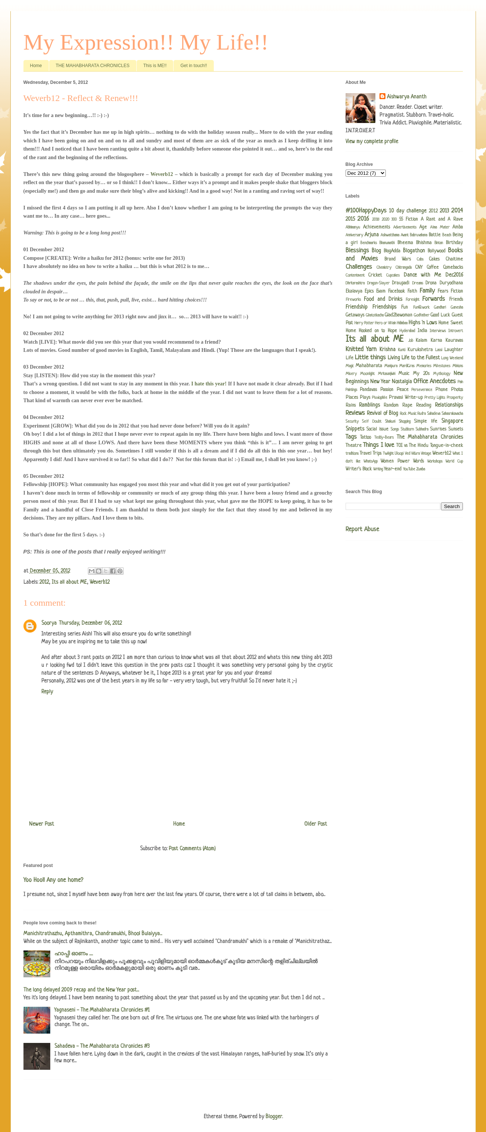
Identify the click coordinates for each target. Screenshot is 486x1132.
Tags (351, 437)
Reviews (355, 413)
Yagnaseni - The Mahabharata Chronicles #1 (102, 1010)
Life (349, 358)
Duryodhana (451, 283)
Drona (431, 283)
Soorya (49, 623)
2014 (457, 210)
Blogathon (414, 251)
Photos (457, 389)
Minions (457, 366)
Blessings (357, 250)
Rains (351, 405)
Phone (441, 389)
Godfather (421, 315)
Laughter (453, 350)
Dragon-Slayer (378, 283)
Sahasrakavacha (452, 414)
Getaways (355, 315)
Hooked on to (372, 331)
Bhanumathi (386, 243)
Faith (412, 291)
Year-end (392, 469)
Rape (407, 405)
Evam (380, 291)
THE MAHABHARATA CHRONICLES (93, 65)
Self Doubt (371, 421)
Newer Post (41, 824)
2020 (385, 219)
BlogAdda (392, 251)
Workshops (434, 461)
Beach (446, 235)
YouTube (409, 469)
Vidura (415, 453)
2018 (375, 219)
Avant (405, 235)
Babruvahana (418, 235)
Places (352, 397)
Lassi (438, 350)
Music (403, 373)
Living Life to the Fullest (414, 358)
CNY (418, 267)
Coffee (433, 267)
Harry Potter (364, 323)
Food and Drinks (383, 299)
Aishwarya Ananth (406, 97)
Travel (365, 453)
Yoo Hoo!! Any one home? (53, 880)
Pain (460, 382)
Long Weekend (452, 358)
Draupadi (400, 283)
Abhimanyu (353, 227)
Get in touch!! (193, 65)
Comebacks (453, 267)
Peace (403, 389)
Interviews (438, 331)
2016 (363, 219)
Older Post (315, 824)
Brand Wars (397, 259)
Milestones (441, 366)
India (422, 331)
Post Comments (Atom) (192, 849)
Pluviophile (379, 397)
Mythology (441, 374)
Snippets (355, 429)
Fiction (457, 291)
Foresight (412, 299)
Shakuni (390, 421)
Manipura (390, 366)
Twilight (388, 453)
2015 (350, 219)
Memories (423, 366)
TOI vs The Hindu (412, 445)
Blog (376, 251)
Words (418, 461)
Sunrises (438, 429)
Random (391, 405)
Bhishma (424, 243)
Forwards (433, 299)
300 (394, 219)
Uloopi (399, 453)
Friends (456, 299)
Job (410, 340)
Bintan (439, 243)
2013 (444, 211)
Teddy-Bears (384, 437)
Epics (369, 291)
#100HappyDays (366, 210)
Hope (392, 331)
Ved (407, 453)
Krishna (387, 350)
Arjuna (372, 235)
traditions (352, 453)
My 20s (421, 373)
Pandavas (368, 389)
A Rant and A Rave (442, 219)
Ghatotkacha (375, 315)
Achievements (376, 227)
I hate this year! (209, 384)
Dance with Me (422, 275)
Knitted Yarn (361, 349)
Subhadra (422, 429)
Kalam (421, 340)
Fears (443, 291)
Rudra (421, 414)
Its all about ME (69, 582)
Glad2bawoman (398, 315)
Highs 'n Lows (423, 323)
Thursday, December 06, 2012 (90, 623)
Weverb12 (162, 174)
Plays (365, 397)
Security (352, 421)
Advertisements (404, 227)
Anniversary (354, 235)
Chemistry (384, 267)
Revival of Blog (382, 413)
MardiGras (406, 366)
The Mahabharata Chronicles (430, 437)
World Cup (454, 461)
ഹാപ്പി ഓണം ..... (73, 954)
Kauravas (454, 340)
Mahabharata (369, 366)
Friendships (384, 307)
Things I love (378, 445)
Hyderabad (407, 331)
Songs (395, 429)
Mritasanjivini (386, 374)
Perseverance (422, 390)
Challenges (359, 267)
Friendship (357, 307)
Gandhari (440, 307)
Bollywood (436, 251)
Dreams (417, 283)
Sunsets (455, 429)
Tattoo (365, 437)
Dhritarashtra (355, 283)
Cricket (375, 275)
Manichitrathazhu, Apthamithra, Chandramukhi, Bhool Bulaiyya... (92, 934)
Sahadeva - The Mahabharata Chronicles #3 (102, 1046)
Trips (377, 453)
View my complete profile (372, 142)
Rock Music (408, 414)
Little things (370, 357)
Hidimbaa (402, 323)
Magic (350, 366)
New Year (380, 382)
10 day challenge (407, 211)
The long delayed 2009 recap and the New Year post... (81, 990)
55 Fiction (408, 219)
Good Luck (440, 315)
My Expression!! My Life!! (146, 42)
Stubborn (407, 429)
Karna (436, 340)
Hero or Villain (385, 323)
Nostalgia (402, 382)
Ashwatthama (390, 235)
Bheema (405, 243)
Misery (351, 374)
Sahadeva (433, 414)
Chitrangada (404, 267)
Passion (386, 389)
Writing (378, 469)
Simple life (425, 421)
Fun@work (421, 307)
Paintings (351, 390)
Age (423, 227)
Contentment (355, 275)
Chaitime (454, 259)
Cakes (434, 259)
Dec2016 (454, 275)
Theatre (354, 445)
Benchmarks (368, 243)
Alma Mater (440, 227)
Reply (47, 692)
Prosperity (455, 397)
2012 (44, 582)
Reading (423, 405)
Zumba (420, 469)
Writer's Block (359, 469)
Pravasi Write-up (406, 397)
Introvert (455, 331)
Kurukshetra (420, 350)
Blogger (274, 1117)
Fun (404, 307)
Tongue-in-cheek (446, 445)
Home (36, 65)
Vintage (426, 453)
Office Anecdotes (434, 381)
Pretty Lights (435, 397)
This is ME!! (155, 65)
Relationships (449, 405)
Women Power (395, 461)
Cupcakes (393, 275)
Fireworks (353, 299)
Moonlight (367, 374)
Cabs (420, 259)
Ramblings (369, 405)
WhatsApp (370, 461)
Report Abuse (362, 529)
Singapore (452, 421)
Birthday (454, 243)
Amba (457, 227)
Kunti (401, 350)
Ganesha (457, 307)
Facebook (396, 291)
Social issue (377, 429)
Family (427, 290)
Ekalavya (354, 291)
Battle (435, 235)
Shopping (404, 421)
